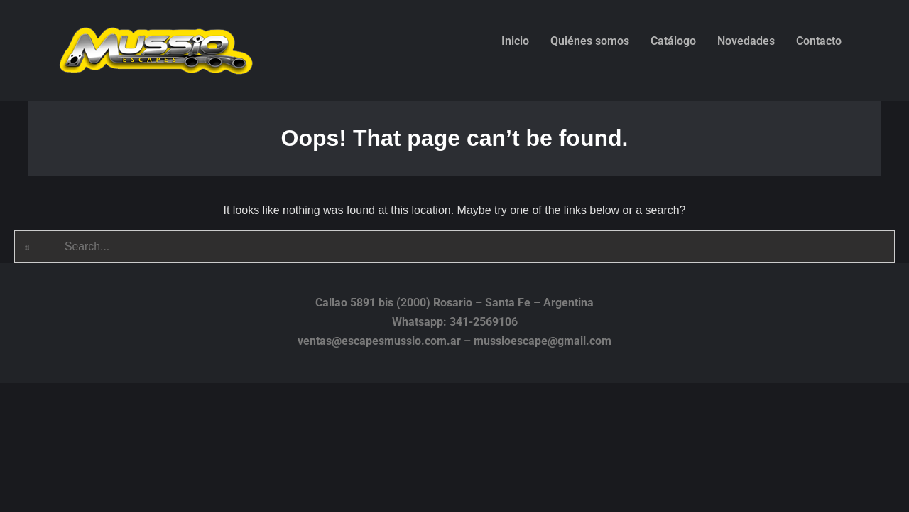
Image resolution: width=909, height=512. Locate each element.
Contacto (819, 41)
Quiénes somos (589, 41)
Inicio (515, 41)
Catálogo (673, 41)
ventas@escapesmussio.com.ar (379, 341)
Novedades (746, 41)
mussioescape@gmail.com (542, 341)
